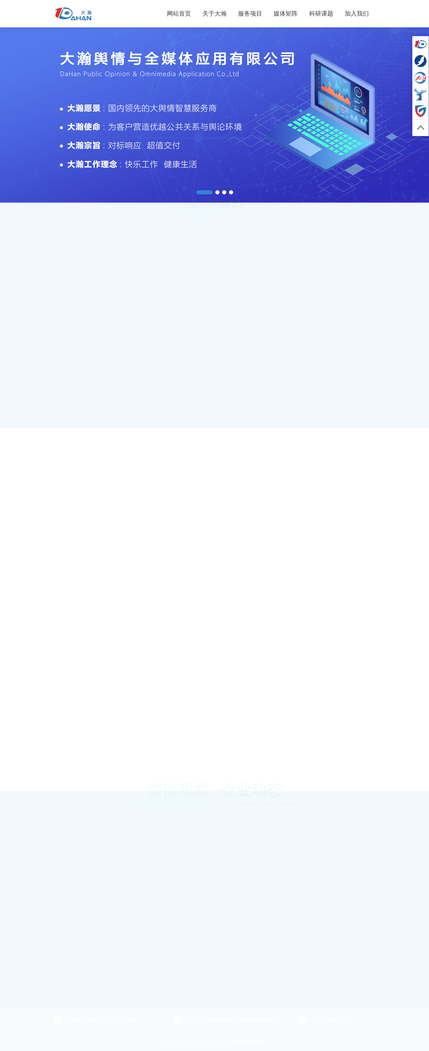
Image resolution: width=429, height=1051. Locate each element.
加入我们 (357, 13)
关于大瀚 (214, 13)
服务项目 (250, 13)
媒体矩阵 (286, 13)
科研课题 (321, 13)
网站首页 (179, 13)
